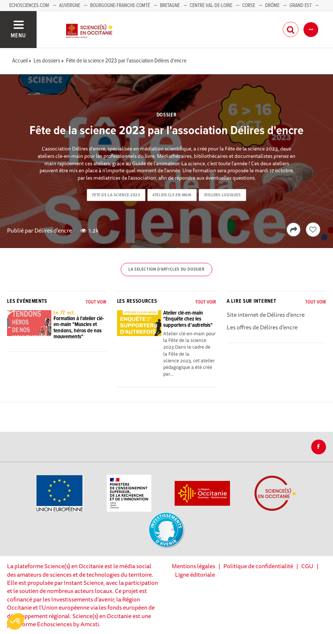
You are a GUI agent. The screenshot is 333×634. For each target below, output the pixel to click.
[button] (15, 621)
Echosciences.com (29, 5)
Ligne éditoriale (195, 574)
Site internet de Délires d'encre (266, 314)
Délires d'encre (53, 230)
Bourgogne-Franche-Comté (120, 5)
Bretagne (170, 5)
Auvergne (69, 5)
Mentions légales (193, 566)
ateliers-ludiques (222, 195)
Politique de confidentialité (258, 566)
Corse (248, 5)
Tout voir (96, 302)
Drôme (272, 5)
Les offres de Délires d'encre (262, 327)
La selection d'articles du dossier (166, 269)
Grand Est (300, 5)
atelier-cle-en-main (172, 195)
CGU (307, 566)
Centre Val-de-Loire (211, 5)
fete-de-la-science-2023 (116, 195)
